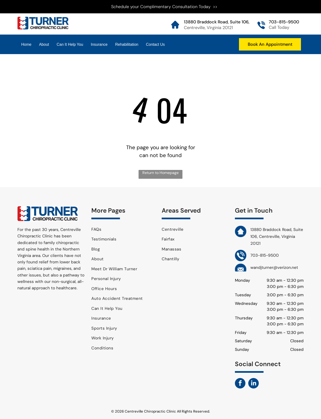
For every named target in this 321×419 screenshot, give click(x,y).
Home (26, 44)
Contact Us (155, 44)
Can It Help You (70, 44)
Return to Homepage (160, 172)
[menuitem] (124, 230)
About (44, 44)
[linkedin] (253, 384)
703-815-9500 (284, 22)
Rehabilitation (126, 44)
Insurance (99, 44)
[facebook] (240, 384)
